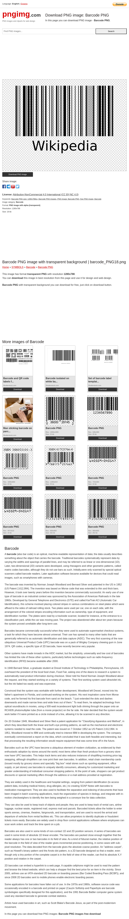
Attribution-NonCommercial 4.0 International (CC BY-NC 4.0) (45, 194)
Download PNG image (18, 174)
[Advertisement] (64, 58)
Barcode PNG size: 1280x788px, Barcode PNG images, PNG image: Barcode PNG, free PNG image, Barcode (56, 199)
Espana (24, 4)
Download (17, 389)
